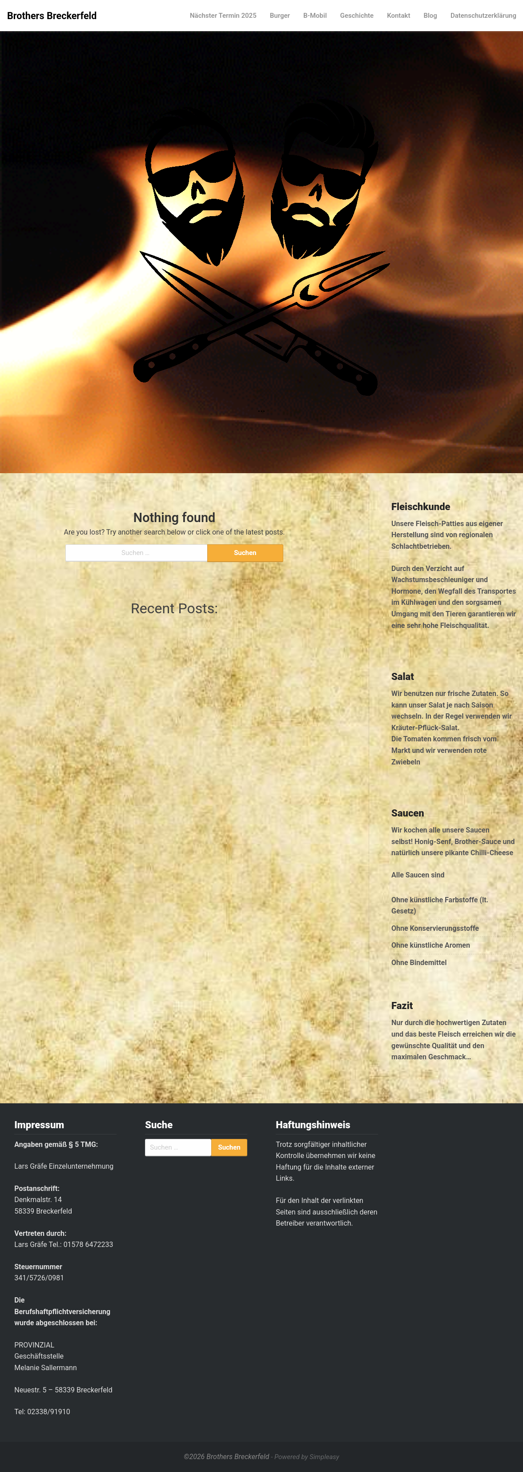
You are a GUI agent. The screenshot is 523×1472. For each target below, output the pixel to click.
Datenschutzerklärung (483, 16)
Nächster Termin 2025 (223, 16)
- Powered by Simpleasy (305, 1457)
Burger (280, 16)
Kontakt (398, 16)
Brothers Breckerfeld (52, 15)
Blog (430, 16)
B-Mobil (315, 16)
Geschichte (357, 16)
